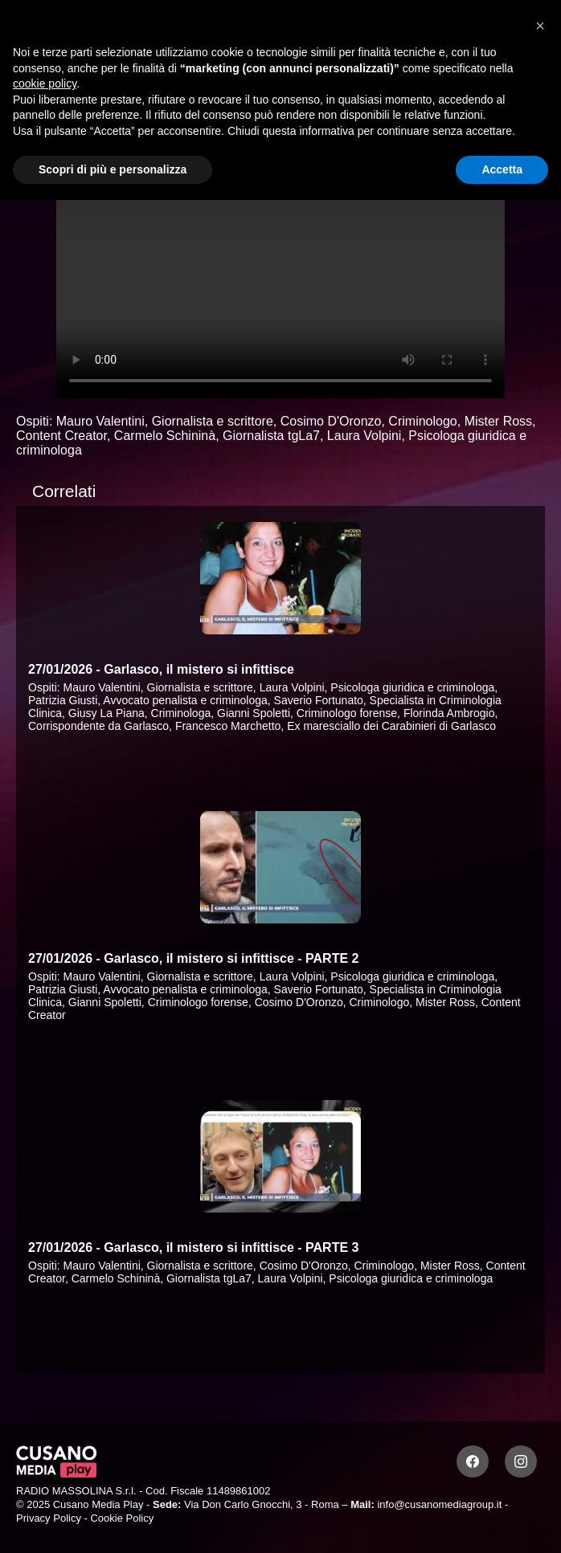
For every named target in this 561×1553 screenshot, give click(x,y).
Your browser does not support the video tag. (280, 272)
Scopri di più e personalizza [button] (112, 169)
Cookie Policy (122, 1518)
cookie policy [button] (44, 83)
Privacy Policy (48, 1518)
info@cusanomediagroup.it (439, 1504)
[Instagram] (521, 1461)
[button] (540, 26)
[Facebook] (473, 1461)
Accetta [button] (501, 169)
